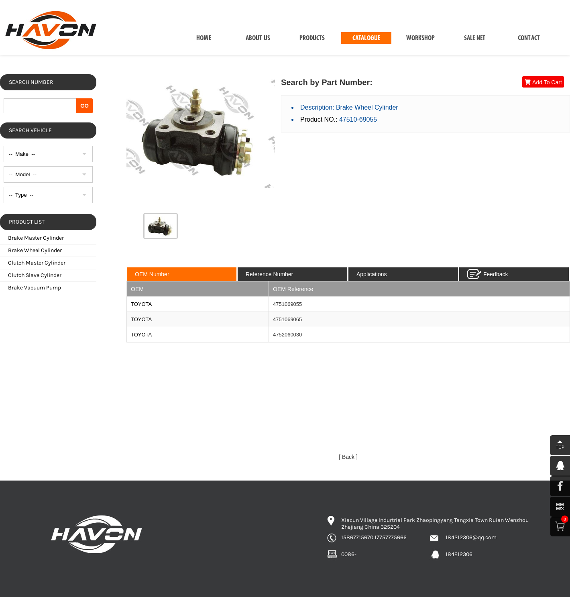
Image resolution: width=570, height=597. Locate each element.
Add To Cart (543, 82)
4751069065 (287, 319)
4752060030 (287, 335)
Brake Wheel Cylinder (35, 250)
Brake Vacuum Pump (34, 287)
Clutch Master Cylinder (36, 262)
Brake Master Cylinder (36, 237)
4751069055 (287, 304)
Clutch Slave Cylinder (34, 275)
